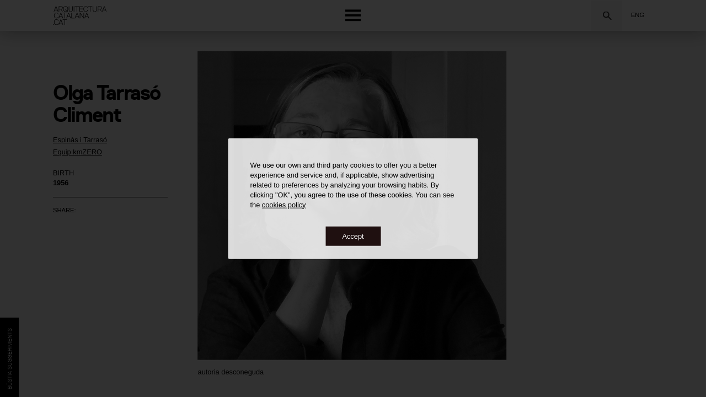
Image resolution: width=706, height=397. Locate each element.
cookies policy (284, 204)
